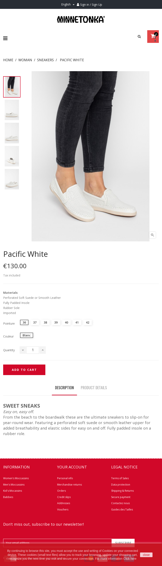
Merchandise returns (69, 484)
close (146, 554)
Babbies (8, 497)
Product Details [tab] (94, 387)
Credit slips (64, 497)
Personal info (65, 478)
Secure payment (120, 497)
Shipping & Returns (122, 491)
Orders (61, 491)
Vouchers (62, 509)
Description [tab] (64, 387)
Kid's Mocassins (12, 491)
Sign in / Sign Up (91, 5)
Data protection (120, 484)
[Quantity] (32, 350)
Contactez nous (120, 503)
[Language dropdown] (68, 4)
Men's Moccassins (13, 484)
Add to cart (24, 370)
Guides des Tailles (122, 509)
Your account (72, 466)
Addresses (63, 503)
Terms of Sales (120, 478)
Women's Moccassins (16, 478)
